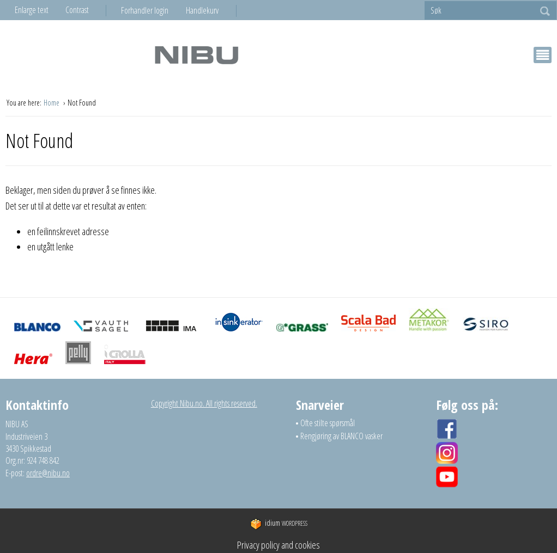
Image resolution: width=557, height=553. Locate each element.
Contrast (77, 10)
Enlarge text (32, 10)
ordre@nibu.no (48, 473)
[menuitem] (153, 10)
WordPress (278, 523)
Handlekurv (202, 10)
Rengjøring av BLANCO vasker (341, 436)
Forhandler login (144, 10)
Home (52, 102)
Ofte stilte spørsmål (327, 423)
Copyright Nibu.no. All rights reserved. (204, 403)
